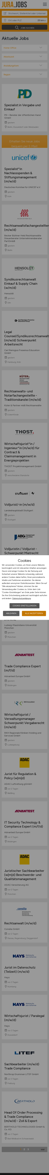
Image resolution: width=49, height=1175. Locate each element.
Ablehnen (11, 613)
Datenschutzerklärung (21, 598)
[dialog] (24, 587)
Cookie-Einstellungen (24, 606)
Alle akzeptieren (34, 613)
